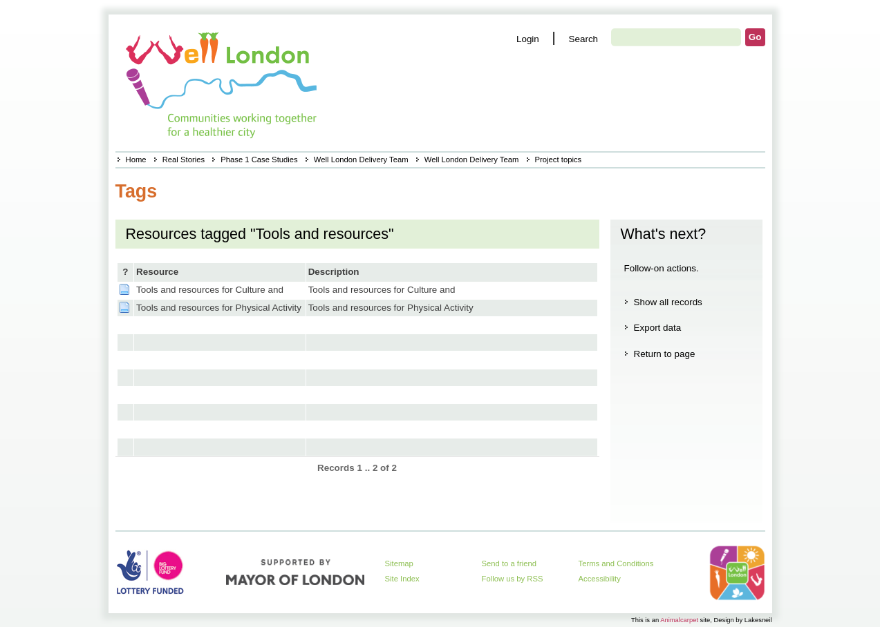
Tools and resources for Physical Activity (218, 307)
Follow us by (512, 579)
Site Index (402, 579)
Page (124, 289)
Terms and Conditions (616, 563)
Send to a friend (509, 563)
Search (584, 39)
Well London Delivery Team (361, 159)
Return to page (664, 354)
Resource (157, 272)
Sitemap (399, 563)
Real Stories (183, 159)
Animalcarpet (679, 620)
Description (333, 272)
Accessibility (600, 579)
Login (527, 39)
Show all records (668, 302)
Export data (658, 327)
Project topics (558, 159)
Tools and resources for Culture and (209, 289)
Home (136, 159)
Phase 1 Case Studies (259, 159)
